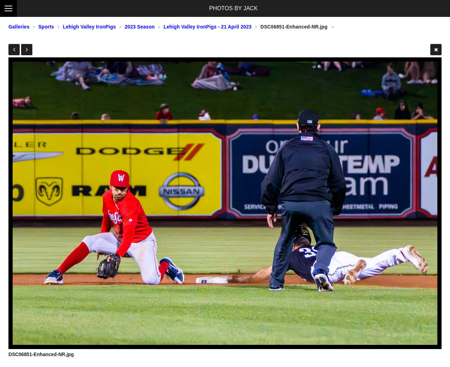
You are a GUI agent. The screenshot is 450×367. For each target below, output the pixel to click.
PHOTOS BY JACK (233, 8)
